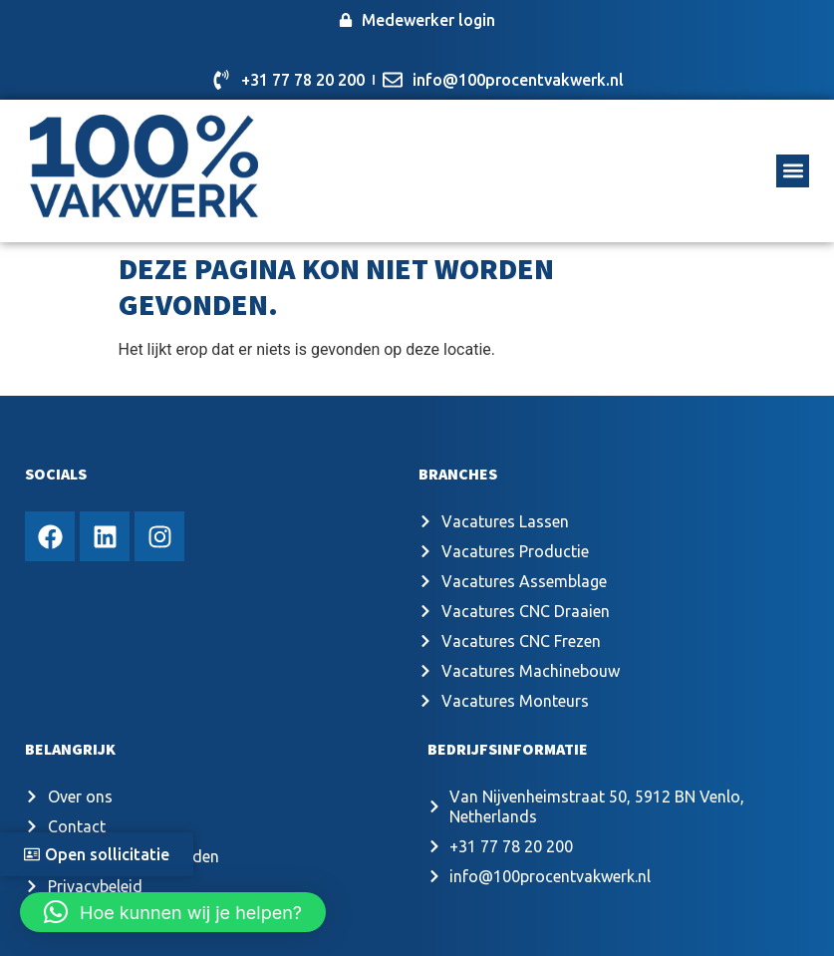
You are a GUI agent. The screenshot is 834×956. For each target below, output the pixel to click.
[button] (792, 171)
